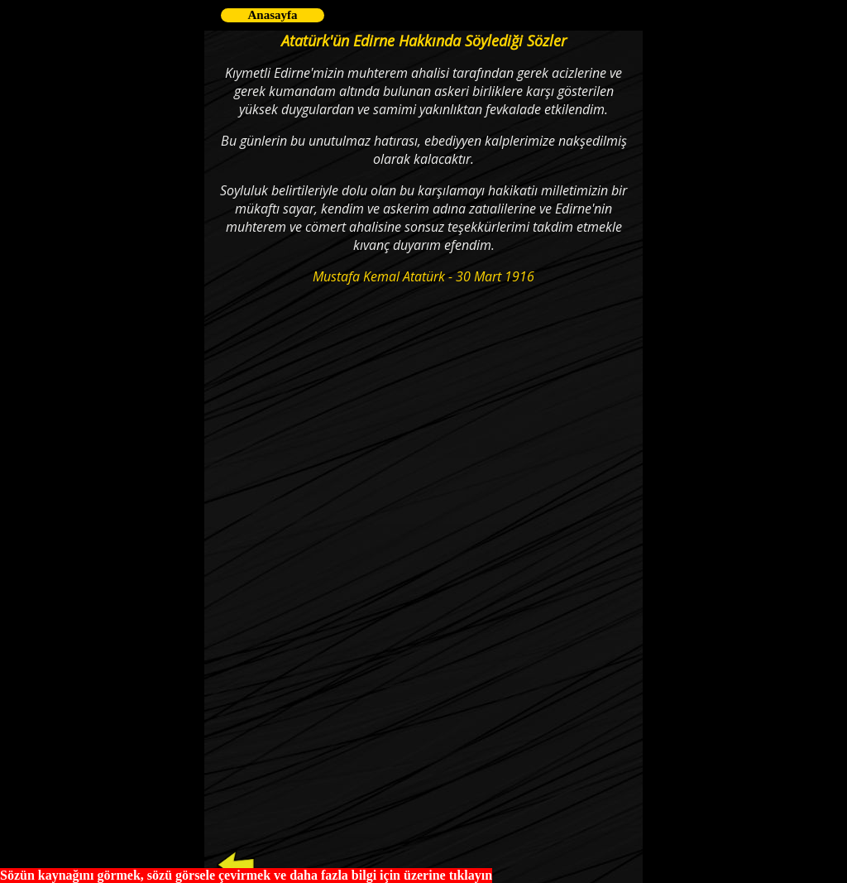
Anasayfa (272, 15)
